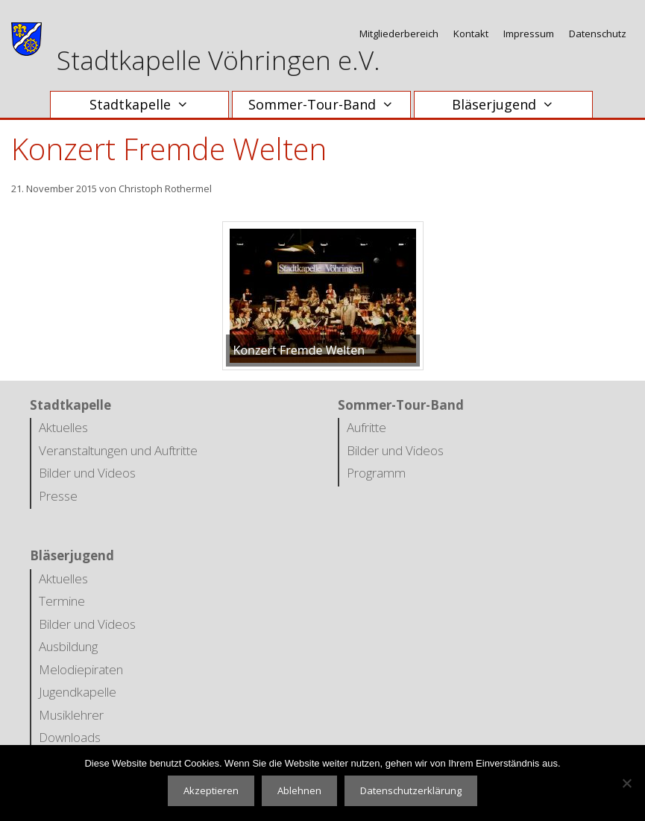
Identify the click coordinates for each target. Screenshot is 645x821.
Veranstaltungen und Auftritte (118, 450)
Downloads (70, 737)
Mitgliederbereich (398, 33)
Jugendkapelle (77, 691)
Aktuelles (63, 427)
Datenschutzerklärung (411, 790)
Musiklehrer (71, 714)
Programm (376, 472)
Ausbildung (68, 646)
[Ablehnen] (626, 783)
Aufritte (366, 427)
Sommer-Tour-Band (328, 105)
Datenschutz (597, 33)
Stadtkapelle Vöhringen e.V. (218, 59)
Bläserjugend (510, 105)
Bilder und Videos (87, 472)
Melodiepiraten (81, 669)
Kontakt (470, 33)
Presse (58, 495)
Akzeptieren (211, 790)
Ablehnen (299, 790)
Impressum (528, 33)
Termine (62, 600)
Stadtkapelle (146, 105)
